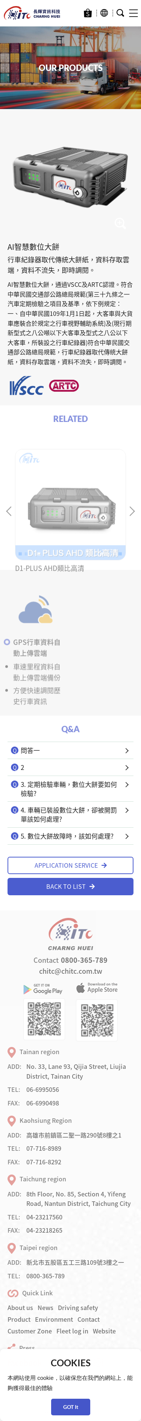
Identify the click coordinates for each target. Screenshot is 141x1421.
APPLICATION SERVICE (71, 865)
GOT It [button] (70, 1407)
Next (130, 520)
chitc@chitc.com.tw (70, 971)
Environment (54, 1319)
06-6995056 (42, 1089)
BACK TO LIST (70, 886)
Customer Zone (30, 1330)
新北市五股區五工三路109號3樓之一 (75, 1262)
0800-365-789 (84, 960)
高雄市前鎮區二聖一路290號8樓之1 (73, 1134)
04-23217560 (44, 1216)
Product (19, 1319)
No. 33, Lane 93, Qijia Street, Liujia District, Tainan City (76, 1071)
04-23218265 (44, 1230)
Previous (10, 520)
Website (104, 1330)
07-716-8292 (43, 1161)
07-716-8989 (43, 1148)
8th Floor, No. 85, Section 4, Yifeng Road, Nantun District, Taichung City (78, 1198)
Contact (88, 1319)
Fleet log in (72, 1330)
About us (20, 1307)
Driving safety (78, 1307)
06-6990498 (42, 1102)
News (45, 1307)
